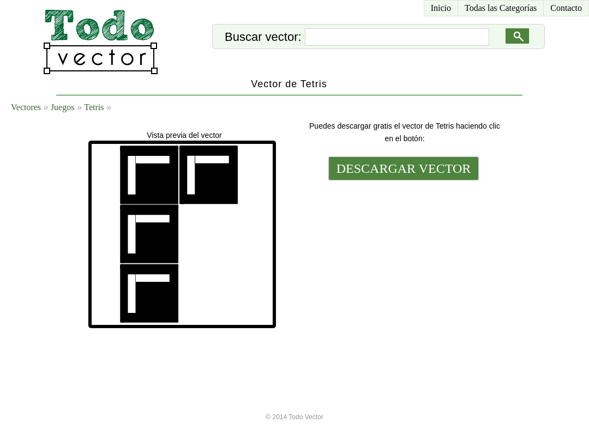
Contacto (566, 8)
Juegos (63, 107)
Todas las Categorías (501, 8)
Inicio (441, 8)
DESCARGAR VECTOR (403, 168)
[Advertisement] (402, 257)
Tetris (94, 107)
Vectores (26, 107)
